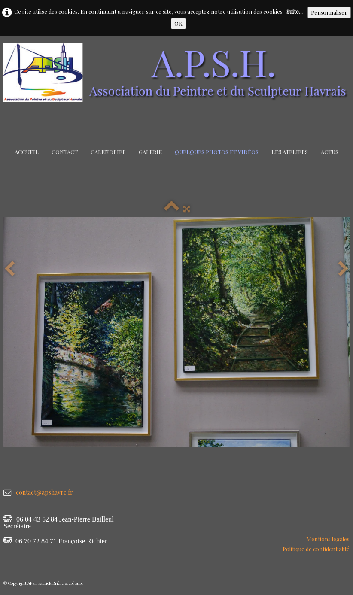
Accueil (27, 151)
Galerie (150, 151)
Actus (329, 151)
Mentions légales (328, 539)
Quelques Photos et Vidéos (217, 151)
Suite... (294, 11)
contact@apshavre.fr (44, 492)
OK (178, 23)
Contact (65, 151)
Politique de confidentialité (316, 548)
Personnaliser (329, 12)
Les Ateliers (289, 151)
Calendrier (108, 151)
